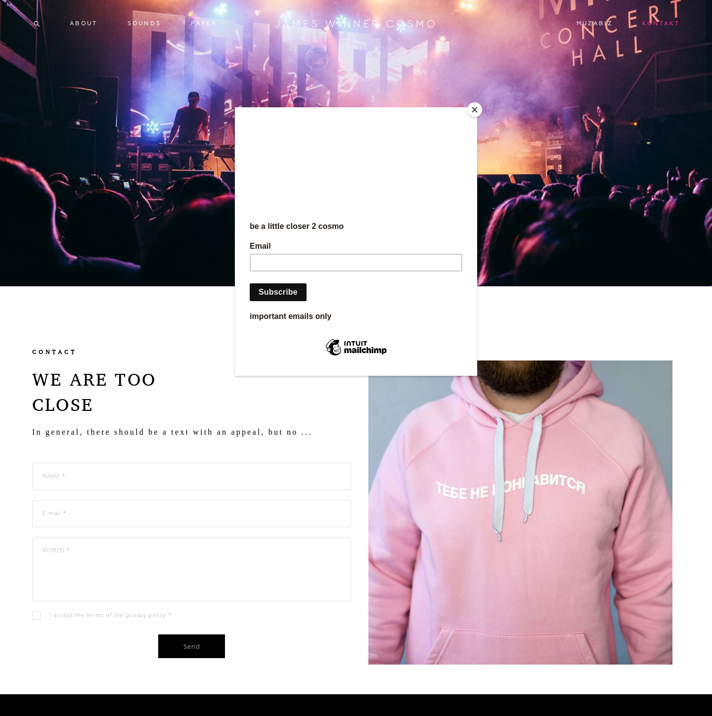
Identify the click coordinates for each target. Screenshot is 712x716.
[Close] (474, 109)
